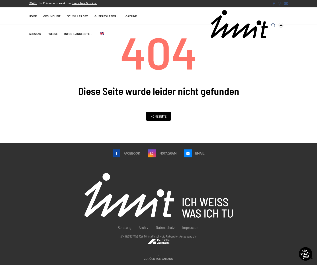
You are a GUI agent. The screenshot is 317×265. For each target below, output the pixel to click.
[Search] (273, 25)
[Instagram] (279, 3)
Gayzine (131, 16)
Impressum (190, 227)
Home (33, 16)
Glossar (35, 33)
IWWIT (33, 3)
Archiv (143, 227)
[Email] (286, 3)
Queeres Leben (105, 16)
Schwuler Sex (77, 16)
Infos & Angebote (77, 33)
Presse (53, 33)
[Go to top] (158, 258)
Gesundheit (52, 16)
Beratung (124, 227)
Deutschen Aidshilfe (84, 3)
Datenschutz (165, 227)
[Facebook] (274, 3)
